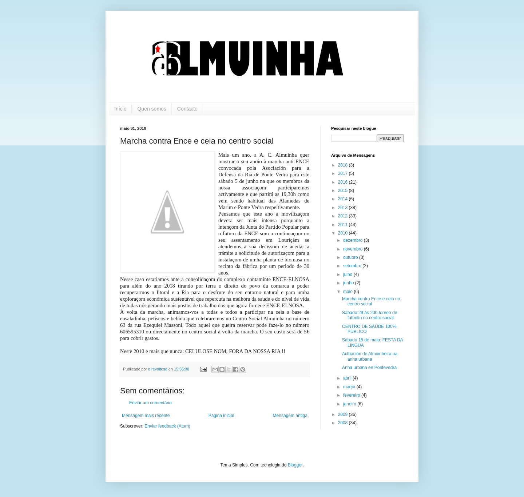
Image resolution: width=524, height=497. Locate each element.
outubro (351, 257)
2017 (343, 173)
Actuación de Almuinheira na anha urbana (369, 356)
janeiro (350, 403)
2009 (343, 414)
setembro (352, 265)
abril (348, 378)
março (350, 386)
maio (348, 291)
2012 (343, 216)
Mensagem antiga (290, 415)
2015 (343, 190)
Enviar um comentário (150, 402)
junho (349, 282)
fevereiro (352, 395)
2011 (343, 224)
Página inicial (221, 415)
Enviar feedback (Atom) (167, 426)
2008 (343, 422)
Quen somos (151, 109)
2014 (343, 198)
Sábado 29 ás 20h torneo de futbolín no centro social (369, 315)
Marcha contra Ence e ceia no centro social (371, 301)
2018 (343, 165)
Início (120, 109)
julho (348, 274)
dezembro (353, 240)
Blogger (295, 465)
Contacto (187, 109)
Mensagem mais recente (146, 415)
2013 (343, 207)
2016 (343, 182)
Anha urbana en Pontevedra (369, 367)
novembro (353, 249)
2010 (343, 233)
